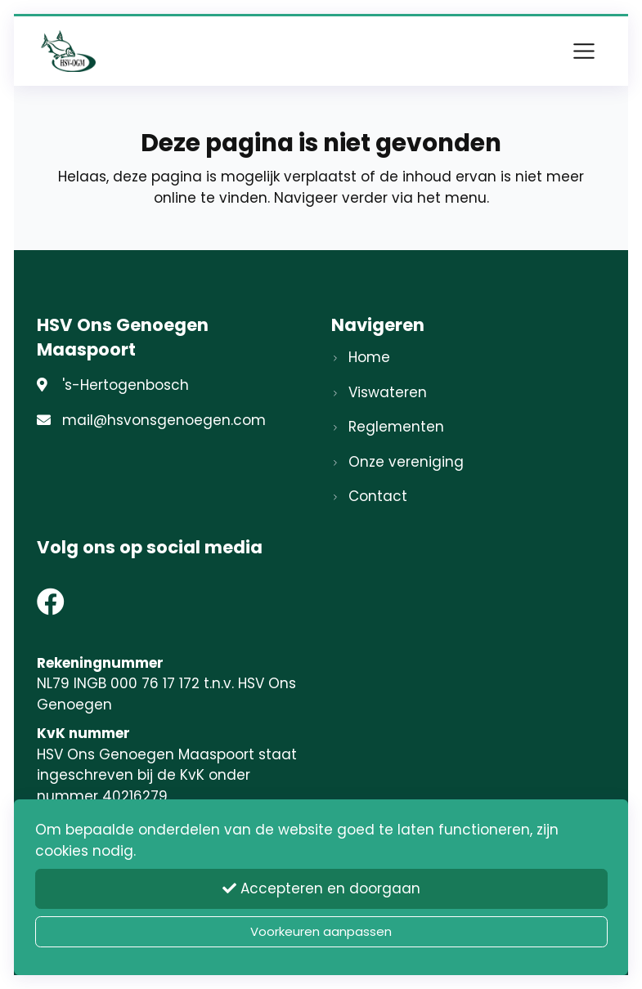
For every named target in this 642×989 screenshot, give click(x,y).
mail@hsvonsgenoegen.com (164, 420)
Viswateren (387, 392)
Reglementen (396, 426)
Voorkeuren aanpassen (321, 931)
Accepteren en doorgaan (321, 888)
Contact (377, 496)
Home (369, 357)
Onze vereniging (406, 462)
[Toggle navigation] (584, 51)
